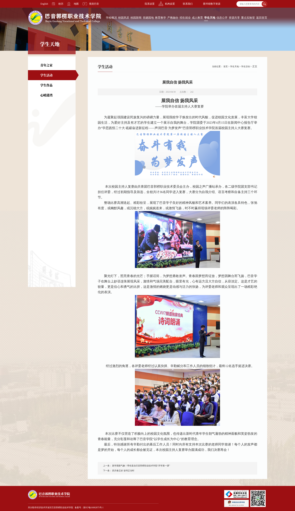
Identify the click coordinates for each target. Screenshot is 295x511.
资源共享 (234, 17)
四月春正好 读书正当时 (123, 470)
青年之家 (46, 65)
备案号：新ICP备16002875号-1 (89, 507)
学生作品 (46, 85)
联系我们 (188, 3)
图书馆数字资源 (211, 3)
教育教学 (160, 17)
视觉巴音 (94, 3)
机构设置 (170, 3)
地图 (76, 3)
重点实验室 (248, 17)
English (44, 3)
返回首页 (261, 17)
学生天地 (209, 17)
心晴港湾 (46, 95)
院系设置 (150, 3)
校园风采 (123, 17)
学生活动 (46, 75)
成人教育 (197, 17)
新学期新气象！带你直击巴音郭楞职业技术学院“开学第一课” (141, 466)
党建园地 (148, 17)
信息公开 (222, 17)
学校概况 (111, 17)
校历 (60, 3)
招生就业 (185, 17)
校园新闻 (136, 17)
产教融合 (172, 17)
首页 (225, 66)
